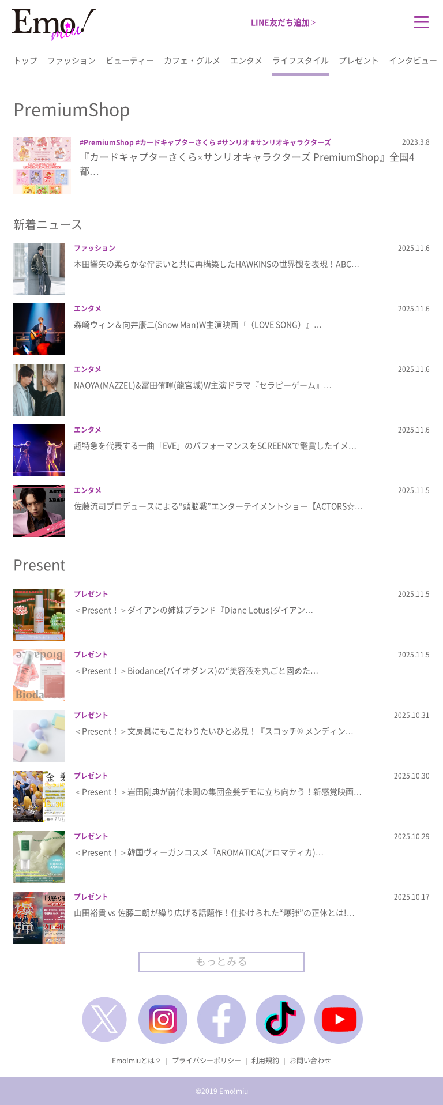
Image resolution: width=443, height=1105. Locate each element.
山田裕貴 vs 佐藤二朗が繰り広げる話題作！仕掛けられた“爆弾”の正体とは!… (214, 912)
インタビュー (413, 60)
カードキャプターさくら (178, 142)
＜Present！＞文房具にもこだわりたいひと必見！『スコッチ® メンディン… (214, 730)
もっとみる (221, 961)
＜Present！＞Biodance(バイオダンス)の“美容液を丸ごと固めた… (196, 670)
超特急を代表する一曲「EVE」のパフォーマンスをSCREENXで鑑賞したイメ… (215, 445)
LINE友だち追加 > (283, 22)
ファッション (71, 60)
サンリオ (235, 142)
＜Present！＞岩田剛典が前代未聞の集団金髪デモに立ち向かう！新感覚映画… (218, 791)
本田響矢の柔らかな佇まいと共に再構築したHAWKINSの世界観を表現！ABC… (216, 263)
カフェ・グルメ (192, 60)
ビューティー (130, 60)
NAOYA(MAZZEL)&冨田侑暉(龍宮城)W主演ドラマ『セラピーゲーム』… (203, 384)
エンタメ (246, 60)
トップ (25, 60)
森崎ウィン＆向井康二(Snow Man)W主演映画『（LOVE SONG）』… (198, 324)
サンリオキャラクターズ (293, 142)
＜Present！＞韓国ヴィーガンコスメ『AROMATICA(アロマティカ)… (199, 852)
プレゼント (359, 60)
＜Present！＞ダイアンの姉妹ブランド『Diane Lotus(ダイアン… (193, 609)
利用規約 (265, 1060)
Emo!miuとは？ (137, 1060)
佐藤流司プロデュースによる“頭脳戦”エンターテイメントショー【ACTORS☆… (218, 506)
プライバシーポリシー (206, 1060)
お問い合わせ (310, 1060)
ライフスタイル (300, 60)
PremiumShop (109, 142)
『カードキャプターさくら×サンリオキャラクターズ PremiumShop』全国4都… (247, 163)
